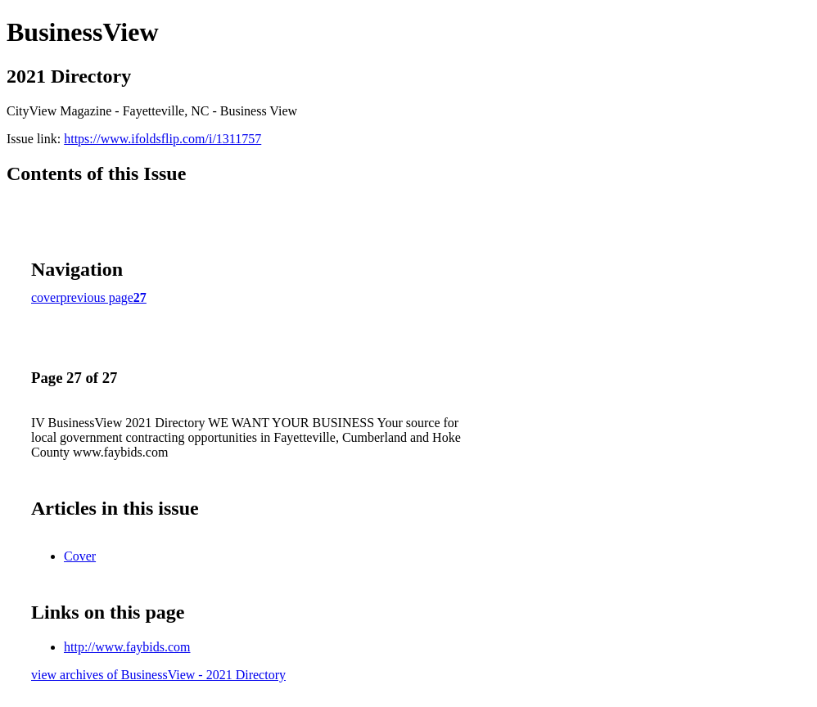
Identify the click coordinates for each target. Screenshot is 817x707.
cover (46, 297)
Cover (80, 556)
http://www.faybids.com (127, 647)
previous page (97, 297)
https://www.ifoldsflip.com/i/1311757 (162, 139)
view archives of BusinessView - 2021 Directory (158, 675)
